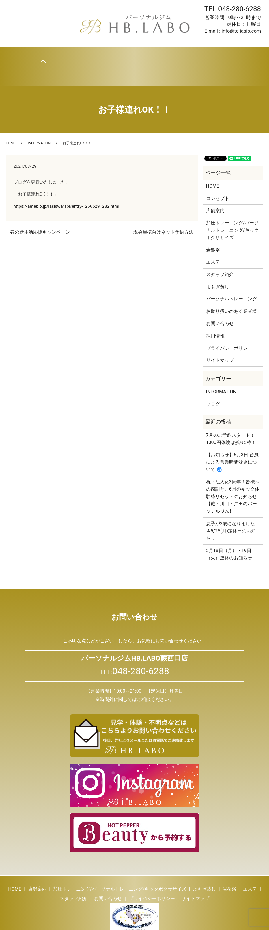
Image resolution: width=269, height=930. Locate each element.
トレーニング (71, 54)
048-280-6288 (239, 9)
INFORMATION (39, 120)
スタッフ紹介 (155, 54)
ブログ (177, 54)
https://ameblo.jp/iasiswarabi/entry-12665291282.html (66, 182)
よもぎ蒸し (98, 54)
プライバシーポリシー (229, 324)
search (243, 55)
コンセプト (217, 174)
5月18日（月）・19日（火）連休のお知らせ (229, 530)
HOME (30, 54)
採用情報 (195, 54)
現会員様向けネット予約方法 (163, 208)
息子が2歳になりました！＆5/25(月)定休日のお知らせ (232, 507)
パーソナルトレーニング (231, 275)
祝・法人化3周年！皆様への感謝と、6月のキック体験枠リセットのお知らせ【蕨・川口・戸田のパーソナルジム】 (232, 472)
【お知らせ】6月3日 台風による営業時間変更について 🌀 (232, 438)
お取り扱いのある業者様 (231, 287)
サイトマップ (220, 336)
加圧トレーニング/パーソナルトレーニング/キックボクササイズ (232, 206)
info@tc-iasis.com (241, 31)
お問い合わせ (219, 54)
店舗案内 (47, 54)
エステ (133, 54)
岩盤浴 (117, 54)
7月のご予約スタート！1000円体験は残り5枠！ (231, 415)
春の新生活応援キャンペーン (40, 208)
